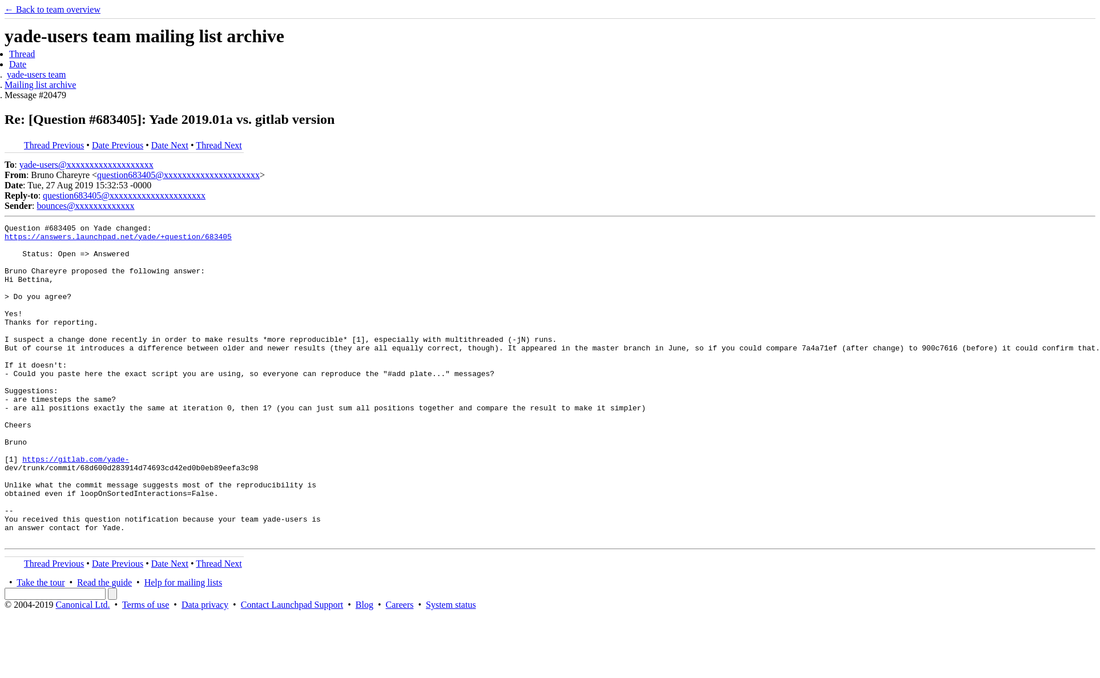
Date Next (169, 145)
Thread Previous (54, 145)
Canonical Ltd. (82, 668)
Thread (22, 54)
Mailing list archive (40, 85)
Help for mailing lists (183, 646)
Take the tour (41, 646)
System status (451, 668)
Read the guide (104, 646)
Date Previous (117, 145)
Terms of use (145, 668)
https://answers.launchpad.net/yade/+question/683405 (118, 240)
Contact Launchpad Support (292, 668)
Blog (364, 668)
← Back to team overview (52, 9)
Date (17, 64)
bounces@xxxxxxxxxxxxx (85, 206)
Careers (400, 668)
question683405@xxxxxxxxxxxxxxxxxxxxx (178, 175)
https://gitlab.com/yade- (75, 507)
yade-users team (36, 74)
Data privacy (205, 668)
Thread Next (218, 145)
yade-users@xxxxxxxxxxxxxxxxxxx (86, 165)
